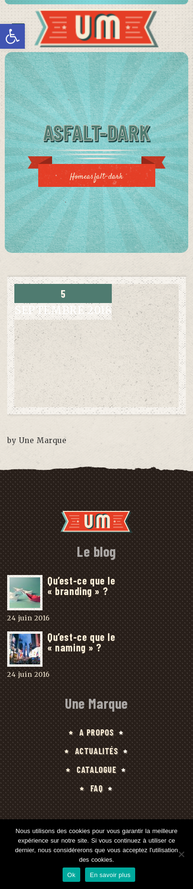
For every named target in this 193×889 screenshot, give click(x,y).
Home (78, 177)
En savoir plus (110, 874)
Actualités (96, 751)
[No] (181, 854)
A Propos (96, 732)
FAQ (96, 788)
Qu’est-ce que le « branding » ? (81, 585)
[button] (12, 36)
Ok (71, 874)
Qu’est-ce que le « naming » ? (81, 641)
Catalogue (96, 769)
